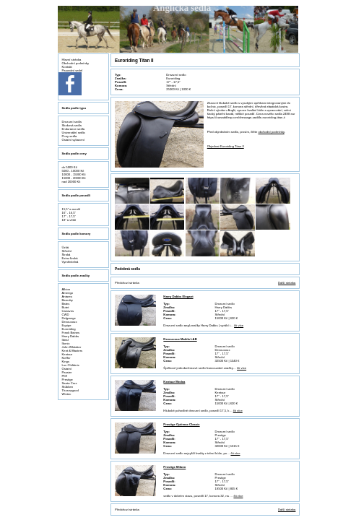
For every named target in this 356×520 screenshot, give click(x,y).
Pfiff (64, 376)
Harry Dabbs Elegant (178, 296)
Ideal (65, 340)
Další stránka (286, 283)
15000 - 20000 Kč (74, 178)
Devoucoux (69, 322)
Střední (67, 251)
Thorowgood (70, 390)
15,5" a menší (71, 209)
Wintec (66, 394)
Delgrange (69, 318)
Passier (67, 372)
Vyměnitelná (70, 262)
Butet (65, 307)
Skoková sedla (72, 125)
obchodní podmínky (272, 132)
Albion (66, 289)
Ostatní (67, 368)
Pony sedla (69, 136)
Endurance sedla (73, 129)
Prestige (67, 379)
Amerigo (68, 293)
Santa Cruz (69, 383)
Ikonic (66, 343)
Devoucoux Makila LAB (179, 339)
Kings (65, 361)
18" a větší (69, 220)
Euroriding (69, 329)
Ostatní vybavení (73, 140)
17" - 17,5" (69, 216)
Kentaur (67, 354)
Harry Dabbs (70, 336)
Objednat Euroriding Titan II (225, 146)
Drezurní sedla (72, 122)
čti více (238, 325)
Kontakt (67, 67)
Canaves (68, 311)
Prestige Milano (174, 467)
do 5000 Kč (69, 167)
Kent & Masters (72, 350)
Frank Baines (71, 332)
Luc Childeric (70, 365)
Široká (66, 254)
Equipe (66, 325)
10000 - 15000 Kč (74, 174)
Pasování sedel (72, 70)
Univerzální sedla (73, 132)
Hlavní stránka (72, 59)
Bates (66, 304)
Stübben (68, 387)
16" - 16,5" (69, 212)
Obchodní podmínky (75, 63)
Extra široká (70, 258)
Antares (67, 296)
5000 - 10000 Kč (73, 171)
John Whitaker (72, 347)
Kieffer (66, 358)
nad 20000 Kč (71, 181)
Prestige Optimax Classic (181, 424)
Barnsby (67, 300)
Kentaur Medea (174, 382)
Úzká (65, 247)
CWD (65, 314)
